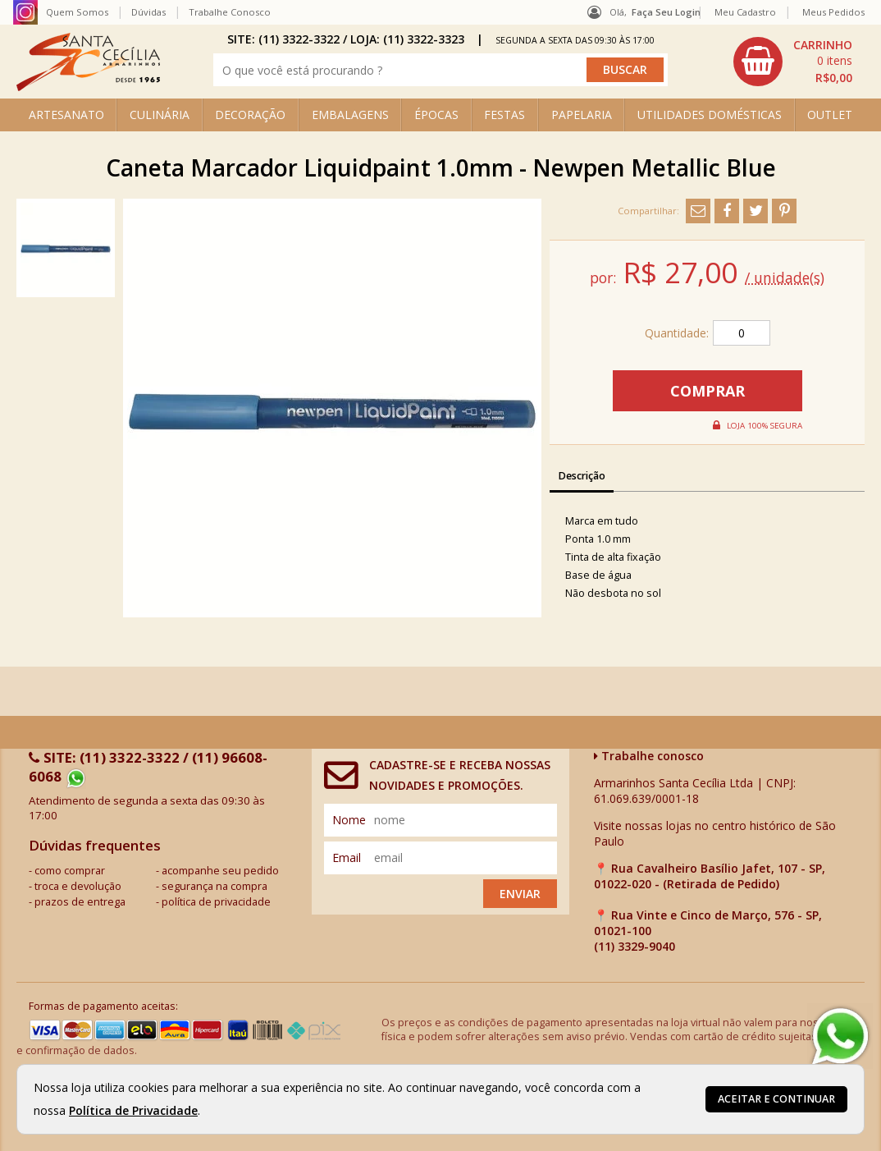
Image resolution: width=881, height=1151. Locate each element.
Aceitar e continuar (776, 1099)
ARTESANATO (66, 114)
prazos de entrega (80, 902)
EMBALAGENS (350, 114)
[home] (88, 86)
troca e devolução (77, 886)
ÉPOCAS (436, 114)
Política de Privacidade (133, 1110)
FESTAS (504, 114)
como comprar (69, 871)
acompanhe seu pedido (220, 871)
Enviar (520, 893)
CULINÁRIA (159, 114)
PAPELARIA (581, 114)
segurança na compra (214, 886)
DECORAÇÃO (250, 114)
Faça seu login (666, 12)
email (346, 857)
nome (349, 820)
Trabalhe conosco (649, 756)
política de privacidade (216, 902)
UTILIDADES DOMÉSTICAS (709, 114)
